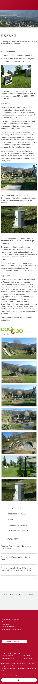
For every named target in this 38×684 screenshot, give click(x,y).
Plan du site (29, 594)
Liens (6, 594)
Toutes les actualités (31, 579)
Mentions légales (16, 594)
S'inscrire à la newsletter (11, 641)
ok (19, 680)
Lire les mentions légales (10, 675)
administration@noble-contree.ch (12, 629)
